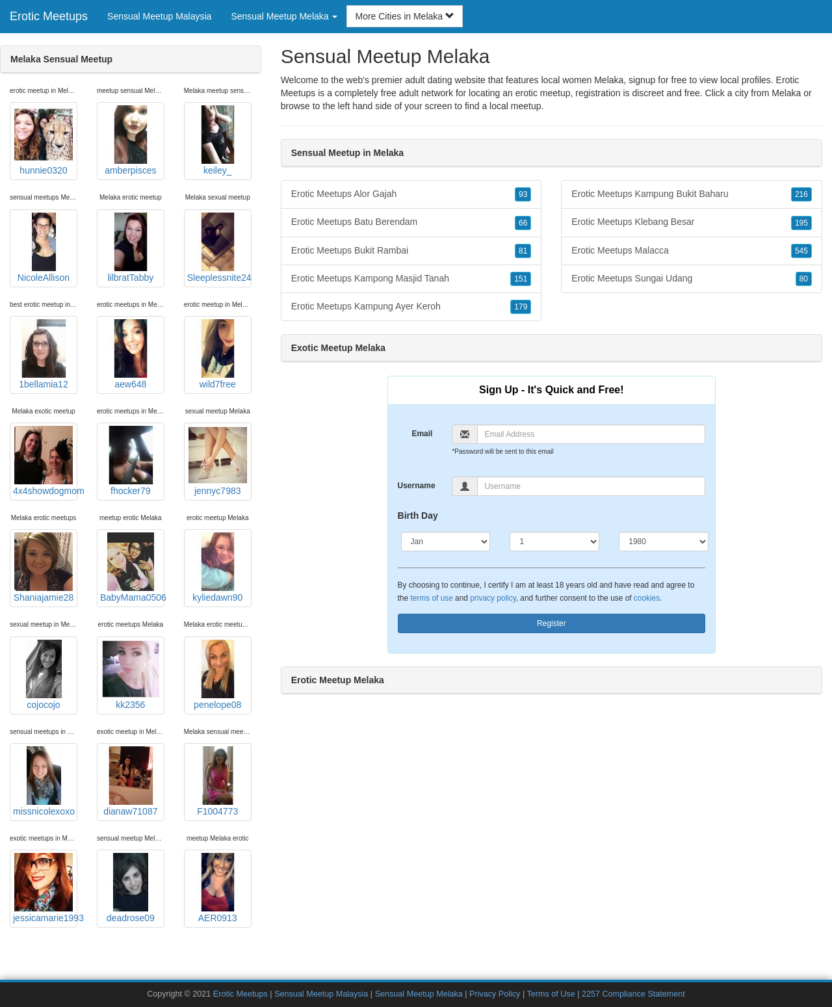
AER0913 (217, 888)
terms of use (431, 598)
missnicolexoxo (44, 781)
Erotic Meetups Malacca (691, 251)
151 (520, 278)
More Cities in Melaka (404, 16)
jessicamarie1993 (45, 888)
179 (520, 306)
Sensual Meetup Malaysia (159, 16)
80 (804, 278)
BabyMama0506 (132, 567)
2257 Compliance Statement (633, 994)
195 (801, 223)
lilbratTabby (130, 248)
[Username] (591, 486)
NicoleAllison (43, 248)
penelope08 (217, 675)
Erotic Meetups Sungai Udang (691, 279)
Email (421, 433)
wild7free (217, 354)
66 (523, 223)
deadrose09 (130, 888)
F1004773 (217, 781)
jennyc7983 (217, 461)
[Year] (663, 541)
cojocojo (43, 675)
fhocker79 (130, 461)
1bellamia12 (43, 354)
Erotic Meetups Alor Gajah (411, 194)
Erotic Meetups (49, 16)
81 (523, 250)
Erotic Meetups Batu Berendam (411, 222)
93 (523, 194)
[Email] (591, 434)
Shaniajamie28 (44, 567)
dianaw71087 (130, 781)
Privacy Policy (494, 994)
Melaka (786, 93)
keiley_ (217, 140)
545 (801, 250)
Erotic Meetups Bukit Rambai (411, 251)
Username (417, 485)
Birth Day (418, 515)
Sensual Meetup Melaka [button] (284, 16)
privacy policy (492, 598)
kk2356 (130, 675)
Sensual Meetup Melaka (419, 994)
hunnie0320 (43, 140)
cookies (647, 598)
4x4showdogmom (45, 461)
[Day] (554, 541)
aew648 (130, 354)
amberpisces (130, 140)
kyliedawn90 (217, 567)
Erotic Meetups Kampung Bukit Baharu (691, 194)
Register (551, 623)
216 (801, 194)
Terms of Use (550, 994)
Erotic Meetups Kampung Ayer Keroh (411, 307)
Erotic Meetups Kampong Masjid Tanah (411, 279)
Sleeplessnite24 (219, 248)
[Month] (446, 541)
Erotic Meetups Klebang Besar (691, 222)
